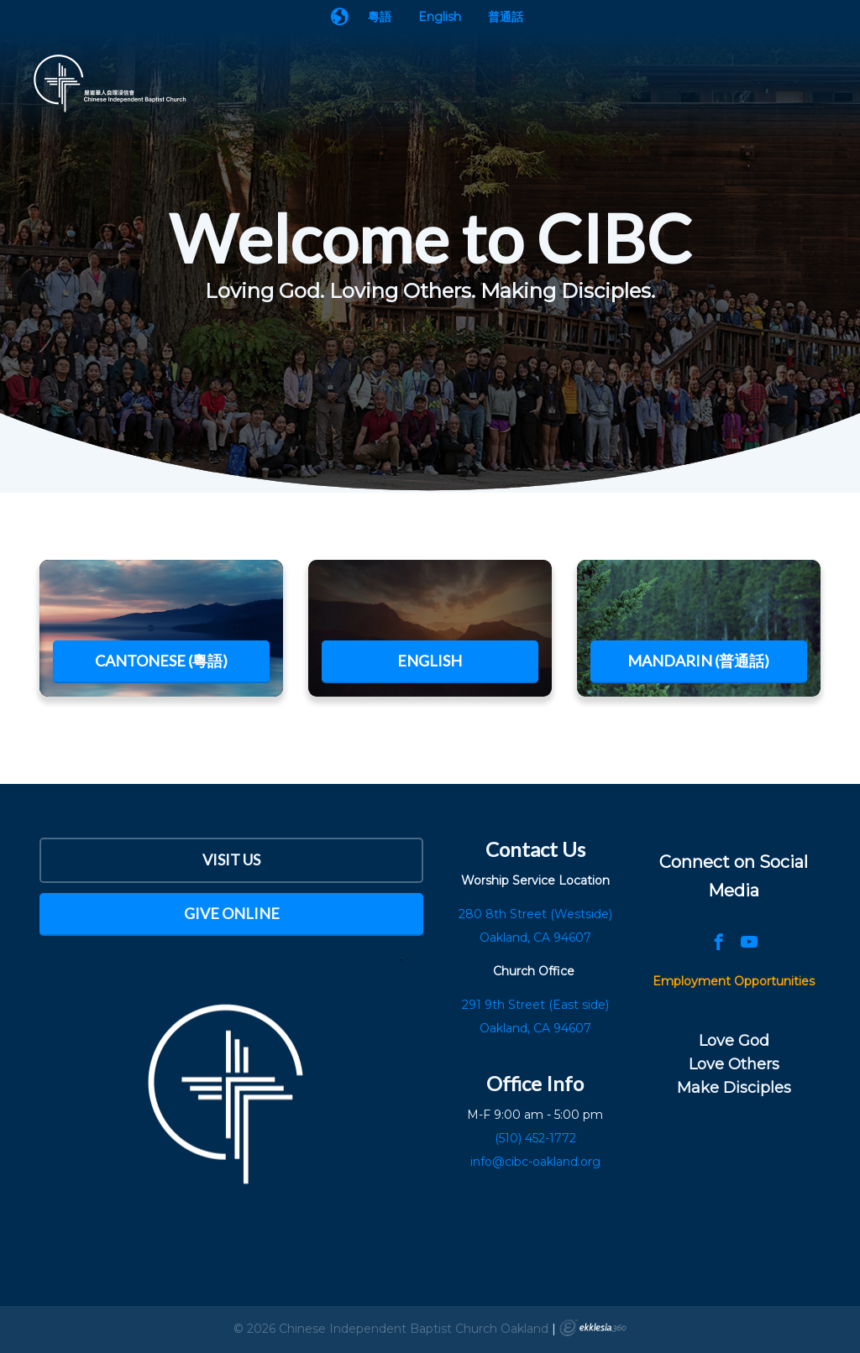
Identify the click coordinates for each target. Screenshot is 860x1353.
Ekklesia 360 (593, 1327)
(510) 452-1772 (535, 1138)
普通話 (505, 16)
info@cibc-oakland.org (535, 1161)
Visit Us (231, 859)
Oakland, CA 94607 (535, 1028)
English (439, 16)
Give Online (232, 913)
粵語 (379, 16)
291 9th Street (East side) (535, 1004)
